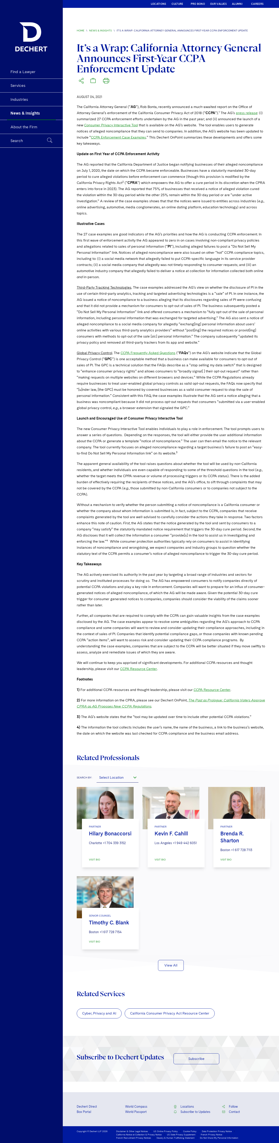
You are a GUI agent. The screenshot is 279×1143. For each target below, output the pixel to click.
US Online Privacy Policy (165, 1131)
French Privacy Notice (211, 1134)
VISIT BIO (94, 859)
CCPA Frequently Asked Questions (148, 353)
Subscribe (196, 1059)
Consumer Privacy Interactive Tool (111, 125)
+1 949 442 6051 (185, 843)
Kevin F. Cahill (171, 833)
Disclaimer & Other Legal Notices (132, 1131)
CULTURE (177, 3)
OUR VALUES (218, 3)
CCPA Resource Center (138, 669)
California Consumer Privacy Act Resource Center (169, 1013)
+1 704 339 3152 (114, 843)
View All (170, 965)
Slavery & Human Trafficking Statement (175, 1137)
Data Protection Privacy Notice (217, 1131)
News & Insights (100, 30)
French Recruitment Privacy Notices (133, 1137)
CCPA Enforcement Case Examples (118, 137)
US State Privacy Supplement (181, 1134)
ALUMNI (237, 3)
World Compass (136, 1106)
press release (246, 113)
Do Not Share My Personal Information (219, 1137)
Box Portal (84, 1112)
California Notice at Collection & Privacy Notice (139, 1134)
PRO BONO (198, 3)
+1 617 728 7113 (241, 850)
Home (80, 30)
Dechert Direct (87, 1106)
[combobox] (117, 777)
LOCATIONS (158, 3)
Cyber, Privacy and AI (99, 1013)
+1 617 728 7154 (111, 932)
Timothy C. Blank (109, 922)
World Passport (136, 1112)
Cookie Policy (189, 1131)
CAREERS (257, 3)
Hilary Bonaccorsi (110, 833)
